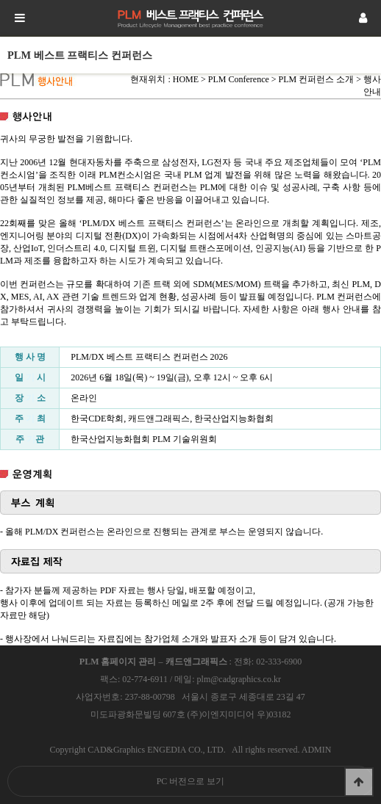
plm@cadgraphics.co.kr (239, 679)
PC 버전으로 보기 (191, 781)
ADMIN (317, 750)
